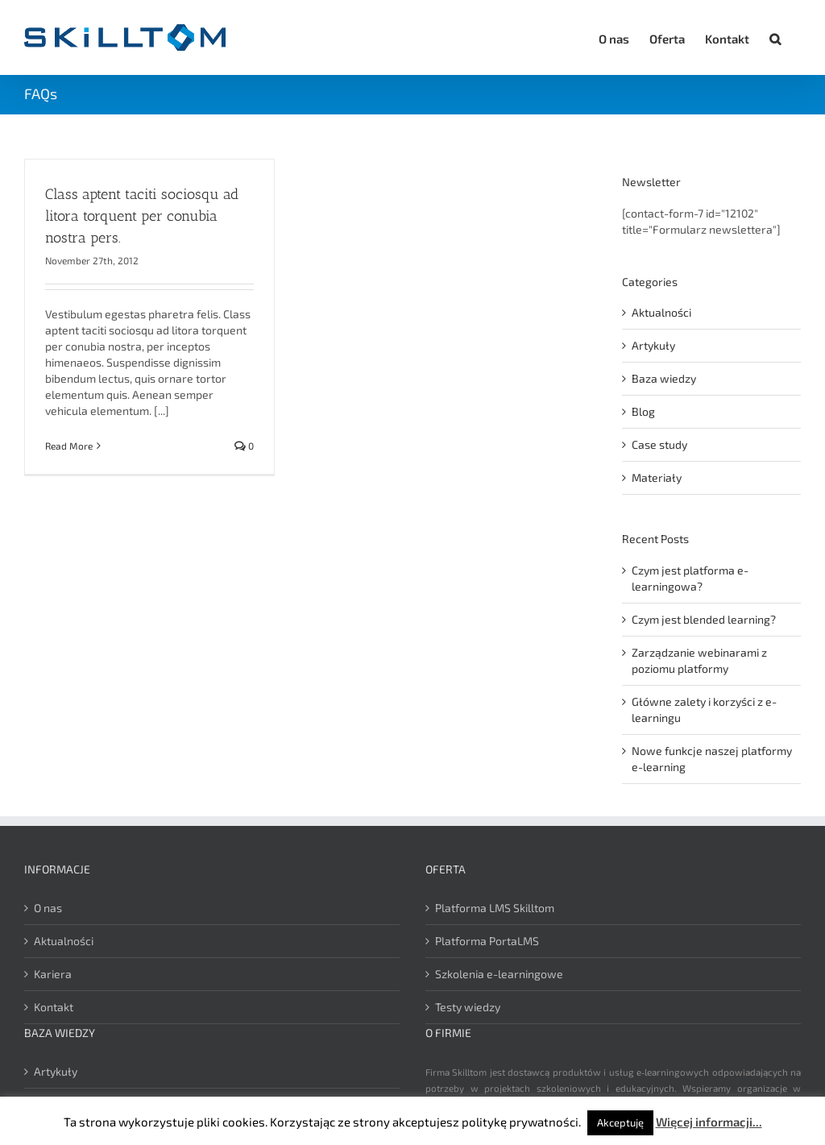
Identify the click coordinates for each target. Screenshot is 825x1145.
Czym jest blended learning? (704, 619)
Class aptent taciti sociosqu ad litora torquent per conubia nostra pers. (141, 216)
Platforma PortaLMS (487, 941)
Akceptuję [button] (620, 1122)
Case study (659, 444)
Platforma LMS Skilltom (494, 908)
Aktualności (661, 312)
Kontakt (53, 1007)
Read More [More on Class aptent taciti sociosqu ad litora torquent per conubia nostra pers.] (69, 445)
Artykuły (653, 345)
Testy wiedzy (467, 1007)
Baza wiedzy (664, 378)
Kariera (53, 974)
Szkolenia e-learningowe (499, 974)
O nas (48, 908)
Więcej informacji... (709, 1121)
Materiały (657, 477)
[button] (775, 36)
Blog (643, 411)
